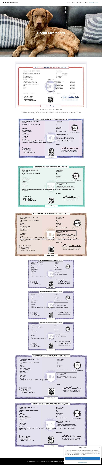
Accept (82, 458)
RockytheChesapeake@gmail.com (50, 461)
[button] (99, 447)
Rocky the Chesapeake (10, 2)
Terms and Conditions (82, 462)
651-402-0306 (62, 461)
